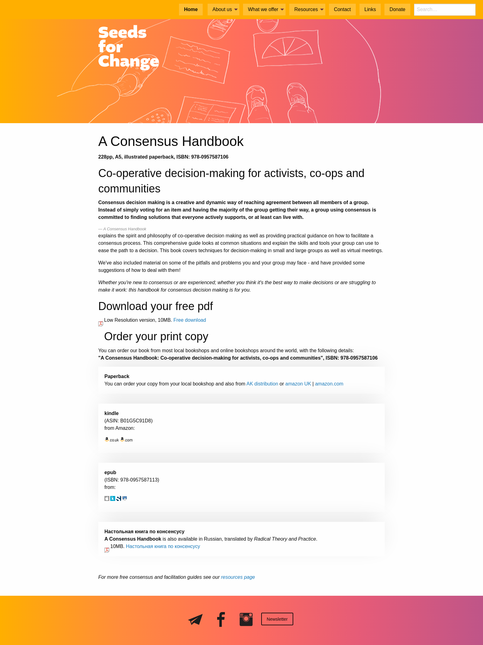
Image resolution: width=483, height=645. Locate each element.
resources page (238, 577)
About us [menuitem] (222, 9)
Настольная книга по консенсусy (163, 546)
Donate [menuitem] (397, 9)
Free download (189, 320)
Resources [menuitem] (306, 9)
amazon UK (298, 383)
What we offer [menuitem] (263, 9)
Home (190, 9)
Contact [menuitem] (342, 9)
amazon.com (329, 383)
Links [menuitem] (370, 9)
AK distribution (262, 383)
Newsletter (277, 619)
